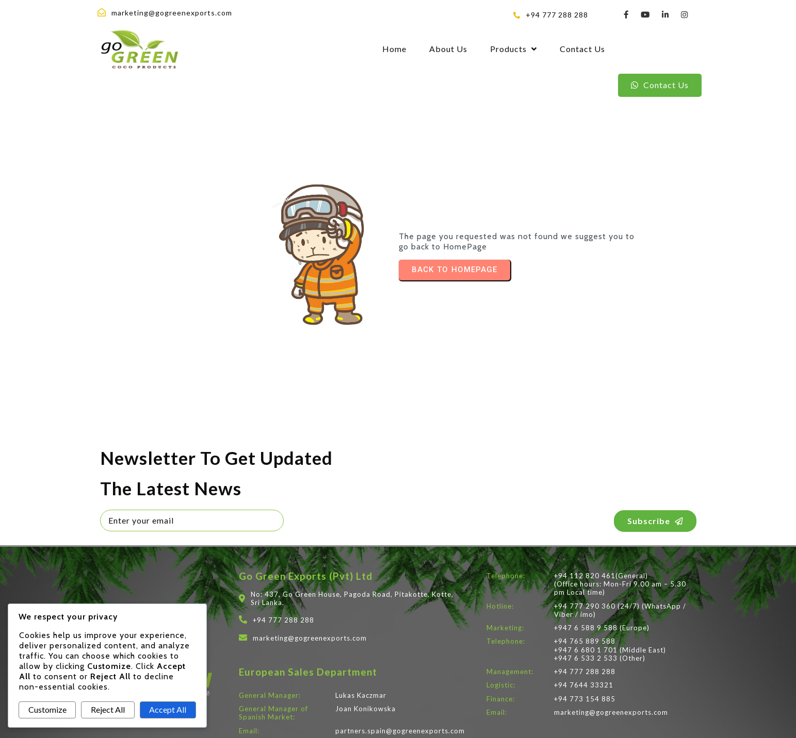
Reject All (108, 709)
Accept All (167, 709)
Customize (47, 709)
